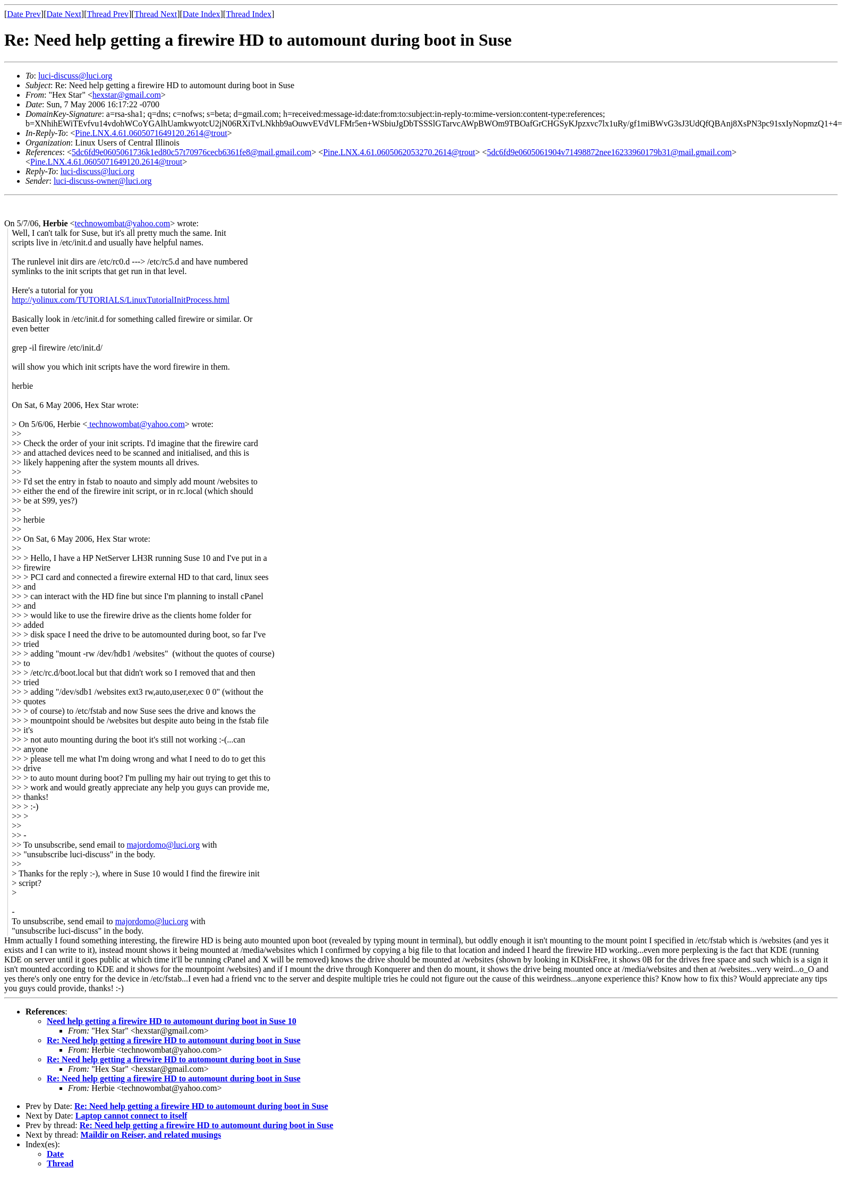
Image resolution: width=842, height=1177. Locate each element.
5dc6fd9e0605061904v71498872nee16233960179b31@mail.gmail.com (609, 152)
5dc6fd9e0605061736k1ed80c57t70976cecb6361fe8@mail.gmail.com (191, 152)
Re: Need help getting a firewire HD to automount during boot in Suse (174, 1040)
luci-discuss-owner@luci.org (103, 180)
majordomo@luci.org (163, 844)
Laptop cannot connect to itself (131, 1115)
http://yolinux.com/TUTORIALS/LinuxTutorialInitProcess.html (120, 299)
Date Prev (24, 14)
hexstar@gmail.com (126, 94)
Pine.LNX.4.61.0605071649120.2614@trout (151, 133)
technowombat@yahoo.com (123, 223)
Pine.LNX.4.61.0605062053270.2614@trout (399, 152)
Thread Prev (108, 14)
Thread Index (248, 14)
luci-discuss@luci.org (75, 75)
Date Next (64, 14)
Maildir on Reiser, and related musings (151, 1134)
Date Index (201, 14)
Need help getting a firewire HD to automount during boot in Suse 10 (171, 1021)
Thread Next (155, 14)
